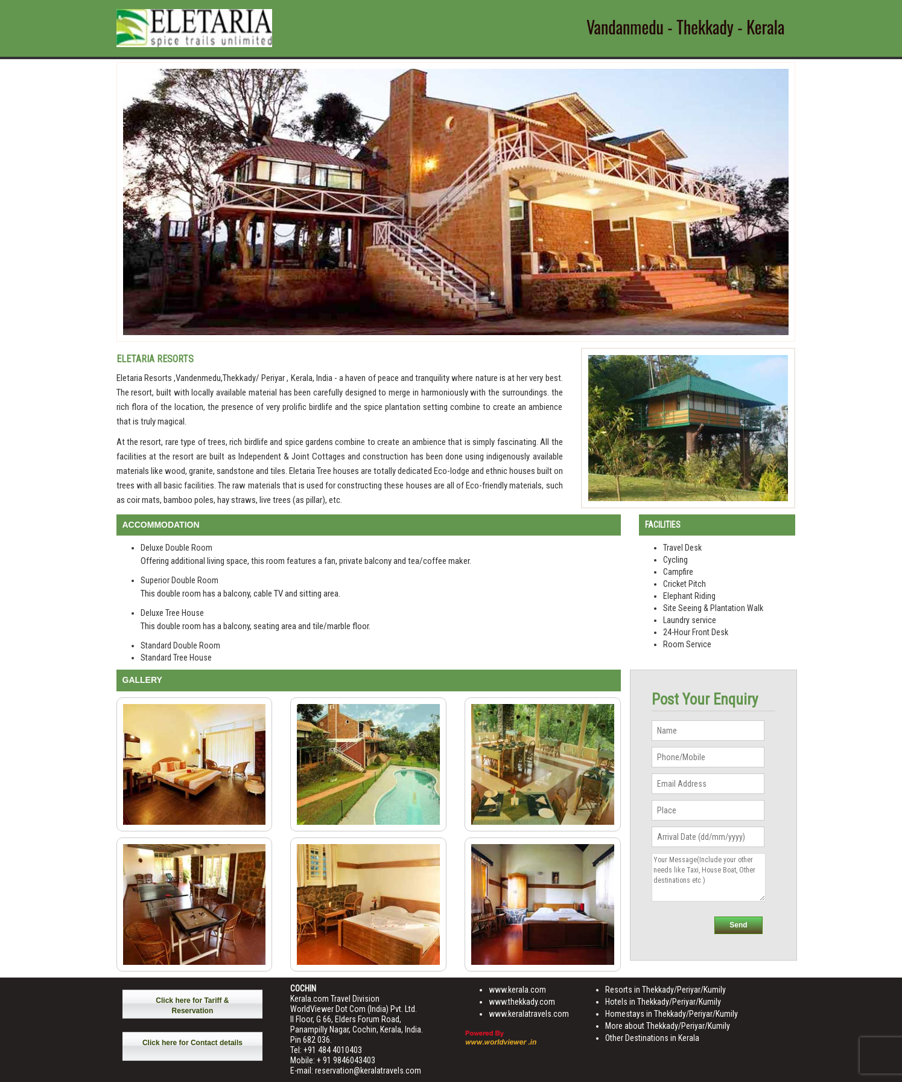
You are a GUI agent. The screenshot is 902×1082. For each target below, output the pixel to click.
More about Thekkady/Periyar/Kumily (667, 1026)
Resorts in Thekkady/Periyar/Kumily (665, 989)
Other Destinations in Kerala (652, 1038)
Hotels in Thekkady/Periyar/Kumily (663, 1002)
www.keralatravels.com (529, 1014)
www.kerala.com (517, 989)
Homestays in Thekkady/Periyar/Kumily (671, 1014)
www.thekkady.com (522, 1002)
